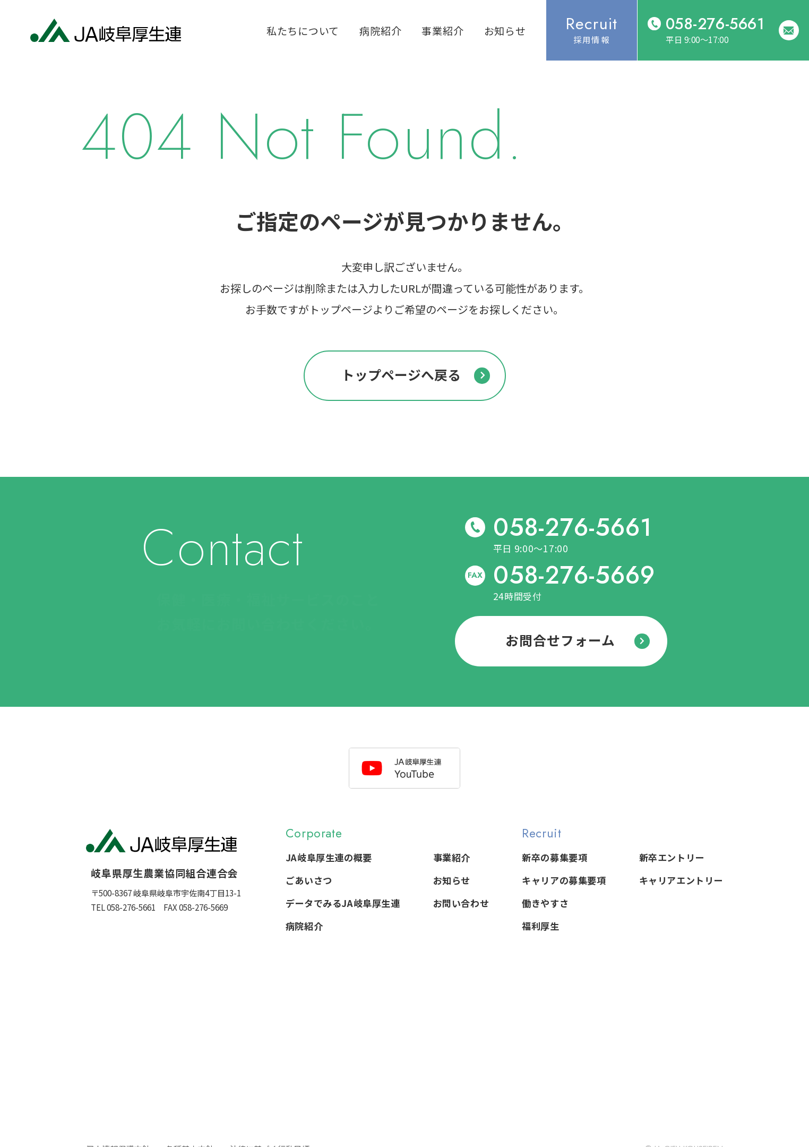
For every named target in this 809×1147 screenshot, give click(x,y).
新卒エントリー (671, 857)
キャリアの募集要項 (564, 880)
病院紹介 (380, 30)
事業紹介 (442, 30)
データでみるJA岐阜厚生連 (343, 903)
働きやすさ (545, 903)
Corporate (314, 833)
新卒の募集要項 (554, 857)
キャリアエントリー (681, 880)
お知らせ (505, 30)
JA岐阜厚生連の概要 (329, 857)
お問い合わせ (461, 903)
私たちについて (302, 30)
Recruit (541, 833)
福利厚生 (540, 925)
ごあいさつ (309, 880)
